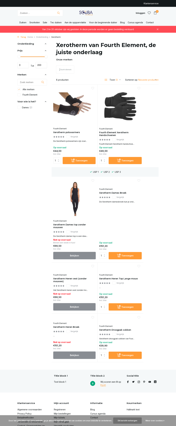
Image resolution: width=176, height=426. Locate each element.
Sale (45, 22)
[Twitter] (133, 357)
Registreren (60, 384)
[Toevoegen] (74, 156)
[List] (106, 79)
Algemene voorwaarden (29, 384)
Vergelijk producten (64, 401)
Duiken (22, 22)
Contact (150, 22)
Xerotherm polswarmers (69, 121)
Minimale (23, 65)
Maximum (41, 65)
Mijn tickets (59, 392)
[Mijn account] (140, 13)
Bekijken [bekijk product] (140, 156)
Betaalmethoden (25, 392)
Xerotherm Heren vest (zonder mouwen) (103, 193)
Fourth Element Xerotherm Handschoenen (99, 124)
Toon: (112, 79)
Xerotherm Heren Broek (69, 247)
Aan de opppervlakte (75, 22)
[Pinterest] (144, 357)
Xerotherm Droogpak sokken (102, 249)
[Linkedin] (155, 357)
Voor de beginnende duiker (103, 22)
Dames (24, 108)
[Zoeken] (40, 13)
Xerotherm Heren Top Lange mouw (139, 190)
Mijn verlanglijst (61, 396)
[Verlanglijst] (149, 13)
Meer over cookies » (155, 420)
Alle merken (25, 90)
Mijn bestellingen (62, 388)
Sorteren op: (131, 79)
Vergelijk (74, 125)
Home (31, 37)
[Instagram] (139, 357)
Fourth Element (27, 95)
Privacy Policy (24, 388)
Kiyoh (103, 360)
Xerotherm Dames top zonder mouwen (139, 123)
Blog (122, 22)
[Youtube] (150, 357)
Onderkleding (43, 37)
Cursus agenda (135, 22)
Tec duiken (56, 22)
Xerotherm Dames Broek (69, 188)
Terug (21, 37)
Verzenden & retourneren (30, 396)
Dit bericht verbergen (127, 420)
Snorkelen (34, 22)
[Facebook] (128, 357)
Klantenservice (151, 3)
